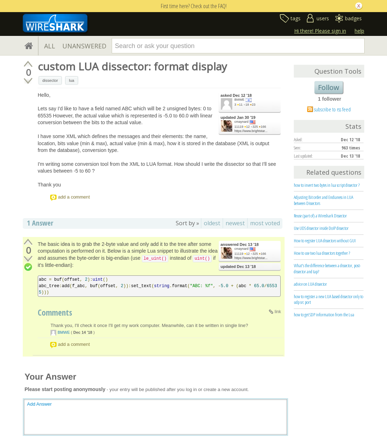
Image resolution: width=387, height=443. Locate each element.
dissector (50, 80)
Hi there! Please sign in (320, 30)
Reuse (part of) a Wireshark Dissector (320, 215)
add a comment (74, 197)
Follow (328, 87)
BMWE (239, 99)
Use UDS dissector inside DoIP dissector (321, 228)
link (278, 311)
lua (71, 80)
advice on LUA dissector (310, 284)
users (323, 18)
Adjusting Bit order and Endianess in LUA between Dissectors (323, 200)
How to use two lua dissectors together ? (322, 253)
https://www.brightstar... (250, 131)
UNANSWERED (84, 46)
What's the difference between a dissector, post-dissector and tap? (327, 268)
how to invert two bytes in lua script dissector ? (327, 185)
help (359, 30)
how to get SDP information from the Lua (324, 314)
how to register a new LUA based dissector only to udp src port (328, 299)
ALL (49, 46)
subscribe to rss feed (332, 109)
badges (353, 18)
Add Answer (39, 404)
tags (296, 18)
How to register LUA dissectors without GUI (325, 240)
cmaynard (241, 121)
